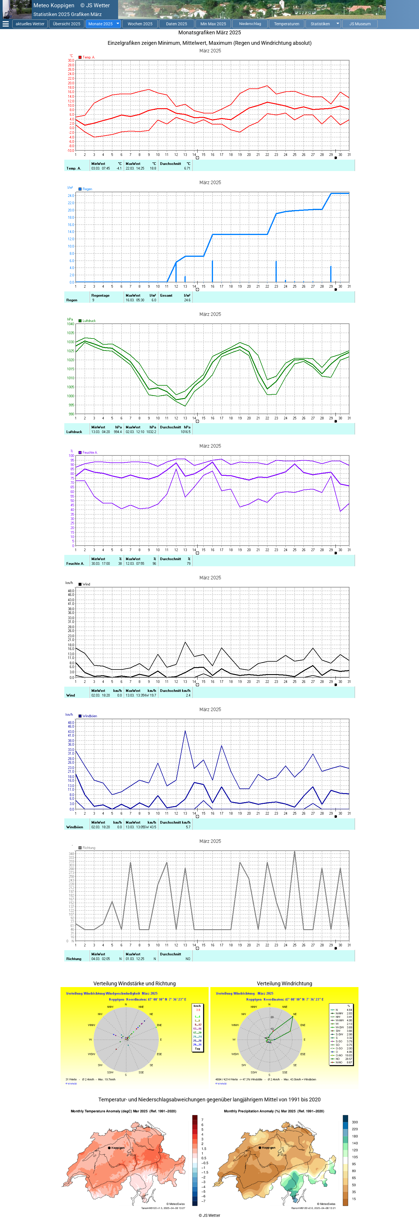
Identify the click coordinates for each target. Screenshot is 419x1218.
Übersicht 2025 (66, 24)
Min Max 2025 (213, 24)
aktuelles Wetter (30, 24)
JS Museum (360, 24)
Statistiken (320, 24)
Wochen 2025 (140, 24)
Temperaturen (286, 24)
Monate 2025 (100, 24)
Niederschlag (250, 24)
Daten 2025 (176, 24)
